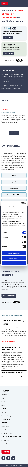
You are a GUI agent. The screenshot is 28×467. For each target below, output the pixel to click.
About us (4, 395)
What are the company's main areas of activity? (14, 348)
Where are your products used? (14, 377)
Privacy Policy (5, 440)
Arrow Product (5, 430)
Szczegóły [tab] (11, 206)
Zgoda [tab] (4, 206)
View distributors (9, 296)
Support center (6, 419)
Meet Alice (8, 37)
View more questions (9, 341)
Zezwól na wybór (14, 258)
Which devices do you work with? (14, 373)
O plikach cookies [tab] (21, 206)
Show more (14, 133)
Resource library (6, 416)
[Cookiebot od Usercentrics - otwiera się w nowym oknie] (20, 203)
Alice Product (5, 426)
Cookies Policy (5, 444)
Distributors (4, 402)
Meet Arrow (9, 53)
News (3, 405)
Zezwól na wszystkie (14, 253)
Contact (4, 412)
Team (3, 398)
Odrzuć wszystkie (14, 263)
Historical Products (7, 433)
